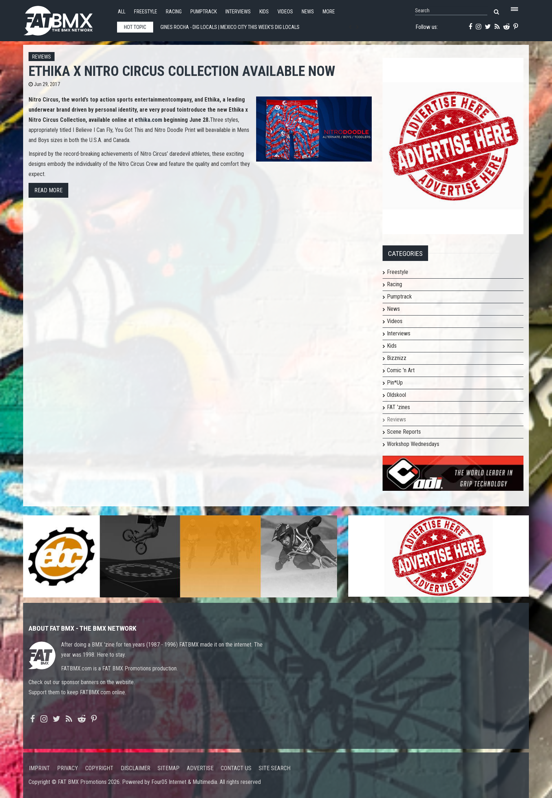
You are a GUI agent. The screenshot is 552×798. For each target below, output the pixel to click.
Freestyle (145, 12)
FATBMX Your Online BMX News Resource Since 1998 (66, 18)
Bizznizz (396, 358)
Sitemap (169, 768)
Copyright (99, 768)
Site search (274, 768)
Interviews (238, 12)
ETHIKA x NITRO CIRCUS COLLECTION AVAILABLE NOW (182, 71)
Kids (264, 12)
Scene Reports (404, 431)
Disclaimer (135, 768)
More (329, 12)
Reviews (41, 57)
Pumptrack (203, 12)
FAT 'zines (398, 407)
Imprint (39, 768)
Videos (285, 12)
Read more (48, 190)
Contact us (236, 768)
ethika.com (148, 119)
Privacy (67, 768)
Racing (174, 12)
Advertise (200, 768)
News (308, 12)
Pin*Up (395, 382)
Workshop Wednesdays (413, 444)
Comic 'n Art (401, 370)
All (121, 12)
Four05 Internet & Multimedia (184, 781)
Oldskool (396, 394)
